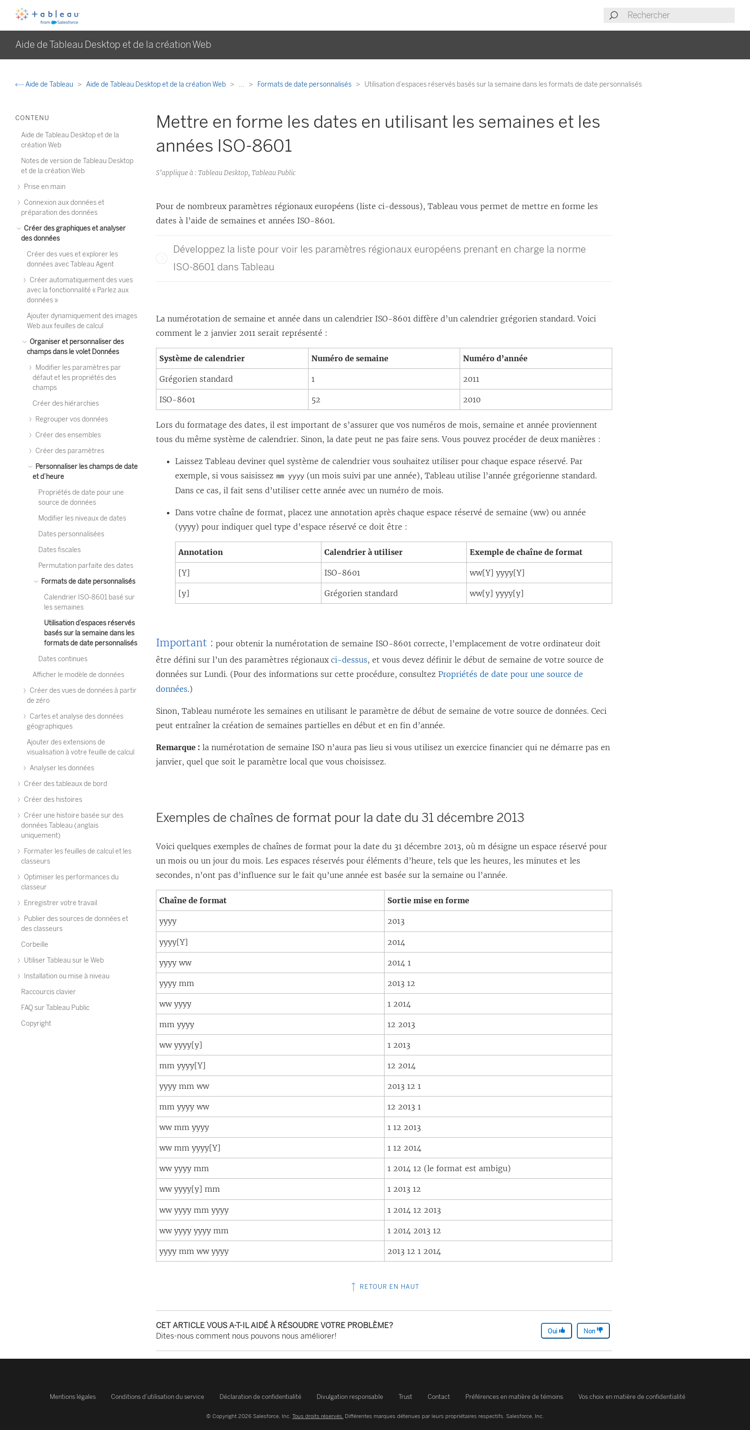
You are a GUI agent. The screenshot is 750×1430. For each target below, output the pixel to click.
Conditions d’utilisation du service (157, 1396)
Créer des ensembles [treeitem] (67, 435)
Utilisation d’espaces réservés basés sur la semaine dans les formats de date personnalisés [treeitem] (90, 633)
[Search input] (681, 15)
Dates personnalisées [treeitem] (71, 534)
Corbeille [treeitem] (34, 945)
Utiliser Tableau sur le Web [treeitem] (62, 960)
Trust (405, 1396)
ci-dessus (349, 660)
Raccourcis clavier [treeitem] (48, 992)
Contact (439, 1396)
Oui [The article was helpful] (556, 1331)
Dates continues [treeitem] (63, 659)
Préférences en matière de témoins (514, 1396)
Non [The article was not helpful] (593, 1331)
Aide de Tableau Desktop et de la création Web (156, 84)
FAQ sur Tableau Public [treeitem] (55, 1008)
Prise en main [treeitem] (43, 187)
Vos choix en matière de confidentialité (631, 1396)
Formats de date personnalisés (305, 84)
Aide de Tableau (45, 84)
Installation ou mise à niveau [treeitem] (65, 976)
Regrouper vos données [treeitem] (70, 419)
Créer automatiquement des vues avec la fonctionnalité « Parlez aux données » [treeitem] (80, 290)
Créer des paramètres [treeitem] (68, 451)
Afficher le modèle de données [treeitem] (78, 675)
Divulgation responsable (350, 1396)
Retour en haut (384, 1286)
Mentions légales (73, 1396)
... (242, 84)
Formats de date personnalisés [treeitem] (86, 581)
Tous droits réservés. (317, 1416)
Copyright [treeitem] (36, 1024)
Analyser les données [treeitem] (60, 768)
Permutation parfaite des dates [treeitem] (85, 566)
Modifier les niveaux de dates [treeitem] (82, 518)
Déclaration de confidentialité (260, 1396)
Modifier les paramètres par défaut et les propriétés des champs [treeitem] (77, 378)
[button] (161, 258)
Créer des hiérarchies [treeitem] (66, 403)
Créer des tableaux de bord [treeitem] (64, 784)
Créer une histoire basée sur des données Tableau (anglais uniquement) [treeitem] (72, 825)
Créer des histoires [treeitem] (51, 800)
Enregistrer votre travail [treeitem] (59, 903)
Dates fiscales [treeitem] (59, 550)
